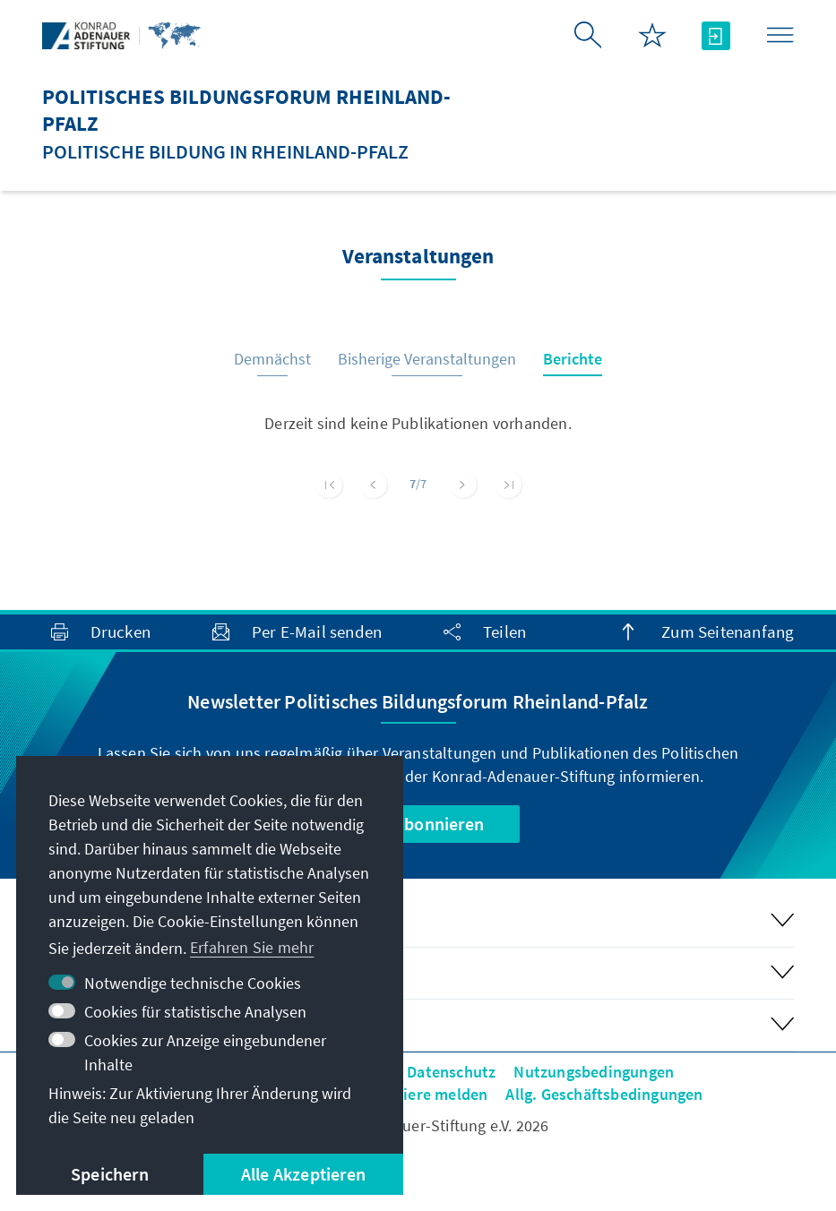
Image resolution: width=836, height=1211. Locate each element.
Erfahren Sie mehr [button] (252, 947)
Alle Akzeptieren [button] (303, 1174)
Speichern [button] (110, 1174)
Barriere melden (429, 1094)
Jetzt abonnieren (418, 823)
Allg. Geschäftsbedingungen (603, 1094)
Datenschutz (451, 1071)
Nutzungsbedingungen (593, 1071)
